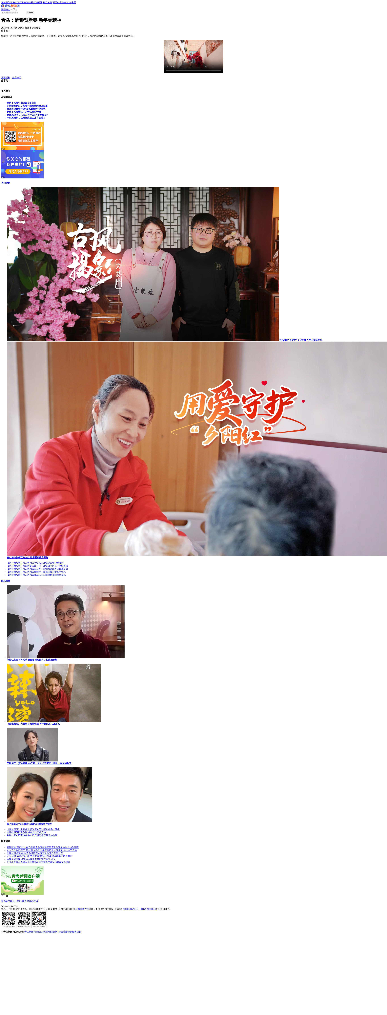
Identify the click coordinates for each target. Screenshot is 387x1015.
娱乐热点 (5, 581)
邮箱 (79, 932)
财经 (55, 2)
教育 (50, 2)
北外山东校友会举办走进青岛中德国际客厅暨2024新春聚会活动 (38, 862)
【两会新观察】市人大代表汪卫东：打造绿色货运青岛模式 (36, 575)
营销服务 (72, 932)
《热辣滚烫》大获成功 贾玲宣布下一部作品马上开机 (33, 829)
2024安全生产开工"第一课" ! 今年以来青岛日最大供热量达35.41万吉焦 (42, 850)
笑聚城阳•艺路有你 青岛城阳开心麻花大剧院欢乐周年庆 (35, 853)
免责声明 (16, 77)
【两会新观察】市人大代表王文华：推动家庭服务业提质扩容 (37, 569)
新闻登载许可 (82, 909)
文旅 (68, 2)
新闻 (35, 2)
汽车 (64, 2)
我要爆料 (5, 77)
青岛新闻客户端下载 (11, 2)
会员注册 (63, 932)
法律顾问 (44, 932)
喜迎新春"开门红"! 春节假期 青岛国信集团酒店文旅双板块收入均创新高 (43, 847)
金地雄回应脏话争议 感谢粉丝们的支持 (26, 832)
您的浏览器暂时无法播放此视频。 (193, 56)
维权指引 (53, 932)
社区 (40, 2)
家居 (73, 2)
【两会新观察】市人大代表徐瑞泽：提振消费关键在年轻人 (36, 572)
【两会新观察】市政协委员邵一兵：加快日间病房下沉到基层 (37, 566)
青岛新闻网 (27, 2)
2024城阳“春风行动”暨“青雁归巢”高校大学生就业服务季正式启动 (39, 856)
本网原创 (5, 183)
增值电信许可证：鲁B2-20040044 (139, 909)
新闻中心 (5, 9)
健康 (59, 2)
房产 (45, 2)
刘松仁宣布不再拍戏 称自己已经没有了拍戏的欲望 (32, 835)
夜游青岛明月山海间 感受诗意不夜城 (19, 901)
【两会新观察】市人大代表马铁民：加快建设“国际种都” (35, 563)
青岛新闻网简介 (32, 932)
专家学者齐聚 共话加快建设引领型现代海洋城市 (31, 859)
